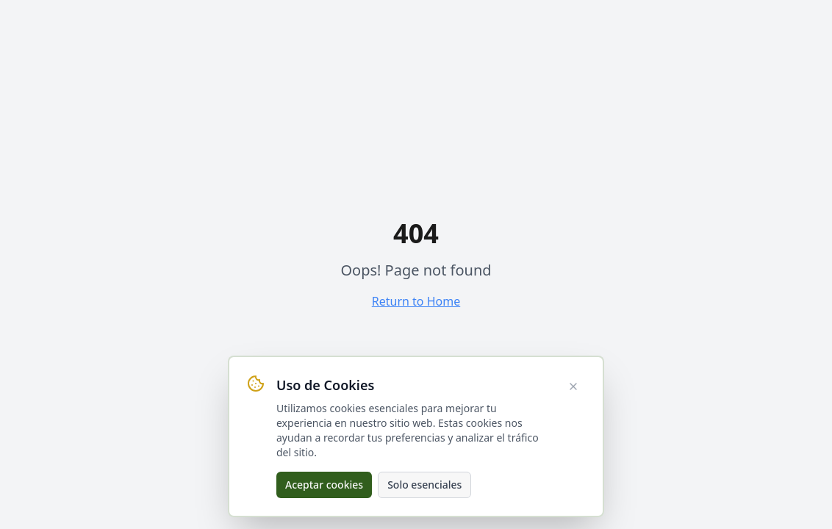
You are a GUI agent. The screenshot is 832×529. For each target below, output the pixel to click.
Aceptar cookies (324, 485)
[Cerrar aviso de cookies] (573, 386)
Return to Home (416, 301)
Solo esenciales (424, 485)
